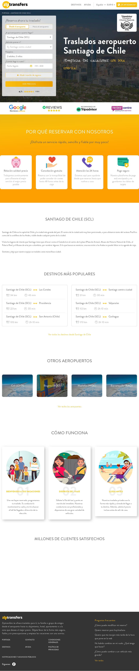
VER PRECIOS (29, 84)
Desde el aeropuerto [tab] (17, 26)
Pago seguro (123, 170)
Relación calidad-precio (16, 170)
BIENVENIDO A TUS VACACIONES (23, 491)
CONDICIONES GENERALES (54, 641)
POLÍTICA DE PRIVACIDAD (53, 648)
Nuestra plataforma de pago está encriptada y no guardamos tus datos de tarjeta (123, 180)
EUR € (110, 4)
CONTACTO (30, 640)
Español (100, 4)
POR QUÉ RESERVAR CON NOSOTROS (69, 131)
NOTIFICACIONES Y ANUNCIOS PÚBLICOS (19, 657)
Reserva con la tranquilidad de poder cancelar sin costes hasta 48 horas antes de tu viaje (51, 180)
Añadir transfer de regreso (29, 75)
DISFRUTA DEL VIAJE (69, 491)
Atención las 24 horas (87, 170)
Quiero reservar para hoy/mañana (110, 630)
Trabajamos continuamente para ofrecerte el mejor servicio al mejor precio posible (16, 180)
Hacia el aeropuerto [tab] (41, 26)
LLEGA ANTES (116, 491)
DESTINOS (76, 4)
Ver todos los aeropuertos (69, 406)
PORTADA (6, 13)
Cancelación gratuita (51, 170)
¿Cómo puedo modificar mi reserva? (111, 625)
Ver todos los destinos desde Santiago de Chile (69, 334)
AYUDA (87, 4)
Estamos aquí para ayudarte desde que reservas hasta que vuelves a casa (87, 178)
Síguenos (8, 664)
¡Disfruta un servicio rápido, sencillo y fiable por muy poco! (69, 142)
